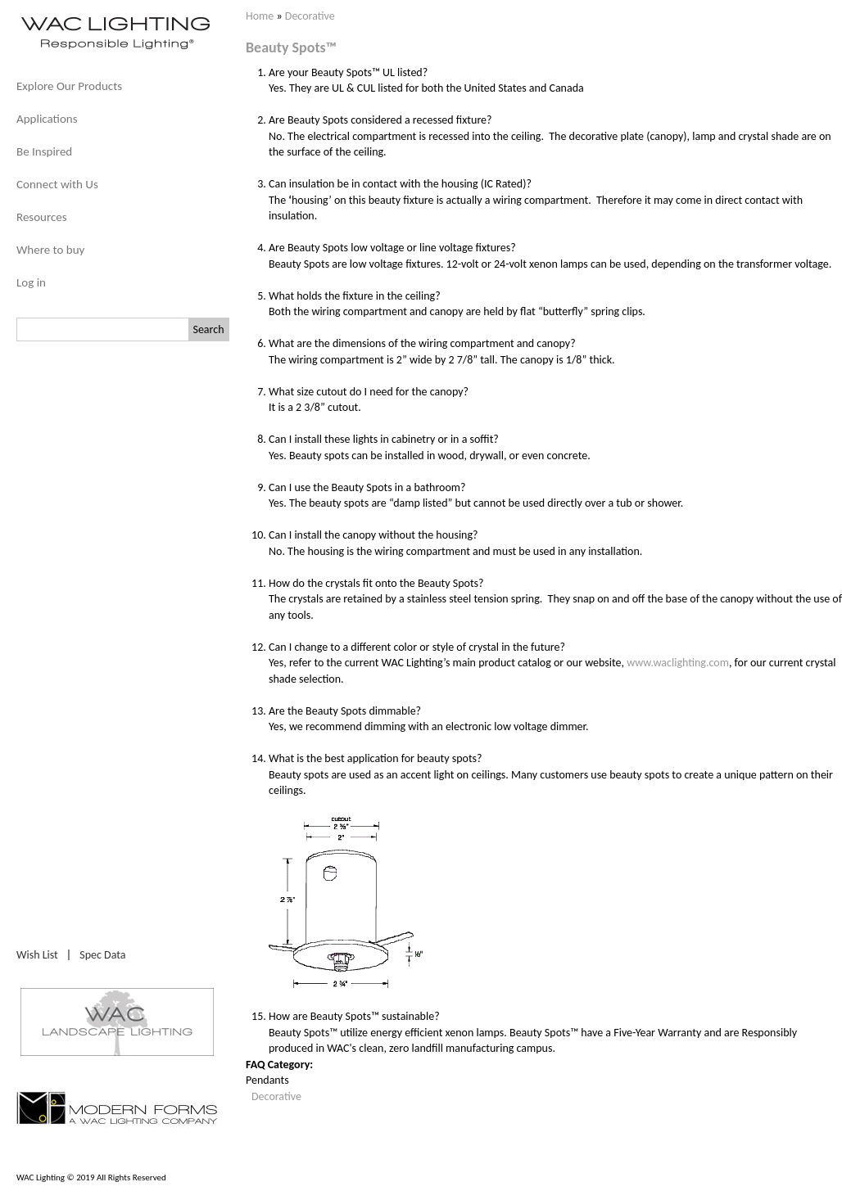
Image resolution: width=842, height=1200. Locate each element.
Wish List (37, 955)
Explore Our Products (69, 86)
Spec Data (102, 955)
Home (260, 16)
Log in (31, 282)
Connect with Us (57, 184)
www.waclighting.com (678, 663)
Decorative (310, 16)
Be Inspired (44, 151)
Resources (41, 217)
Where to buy (50, 249)
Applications (47, 118)
